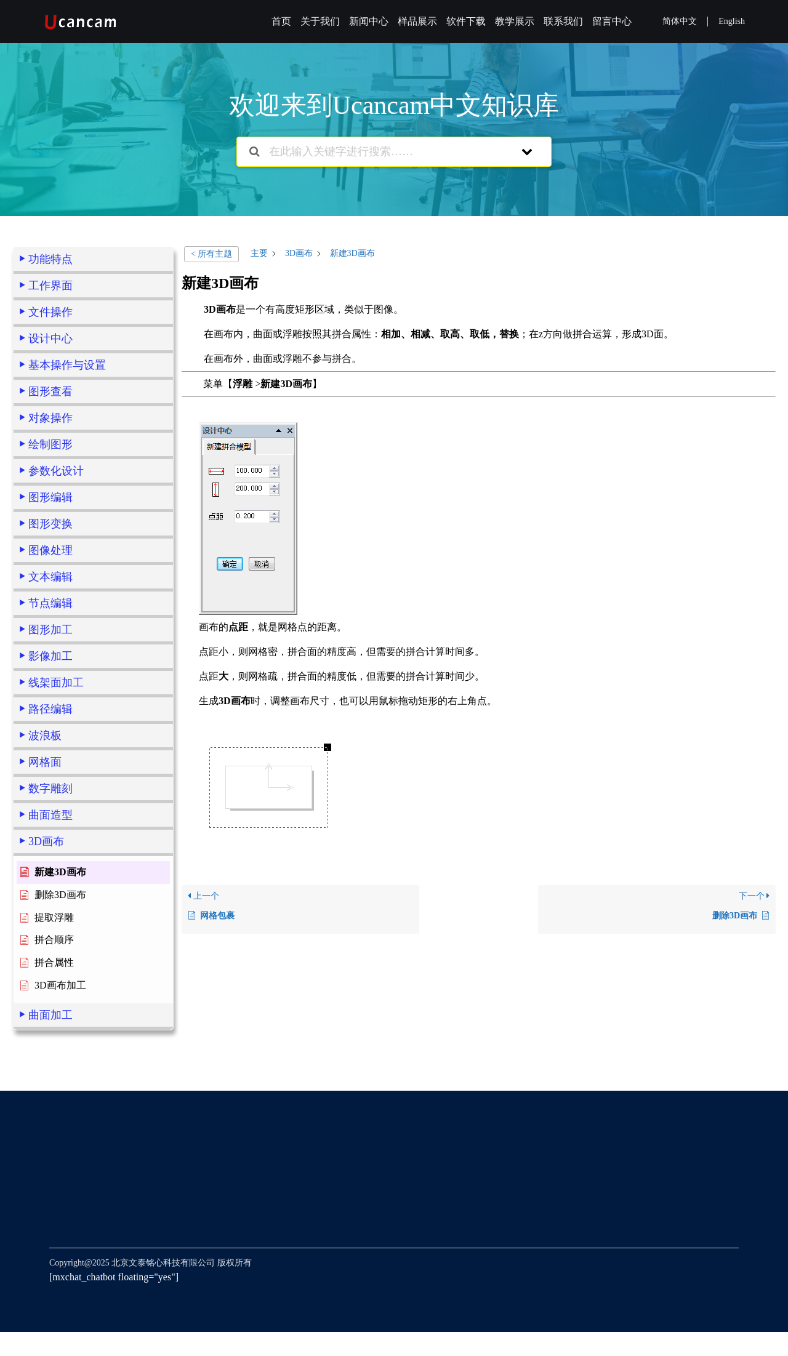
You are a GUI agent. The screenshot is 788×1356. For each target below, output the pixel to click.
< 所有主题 (211, 254)
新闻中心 (368, 21)
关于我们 (320, 21)
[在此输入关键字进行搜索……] (378, 151)
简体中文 (679, 21)
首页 (281, 21)
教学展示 (514, 21)
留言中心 (612, 21)
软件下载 (466, 21)
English (731, 21)
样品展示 (417, 21)
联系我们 (563, 21)
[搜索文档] (254, 151)
